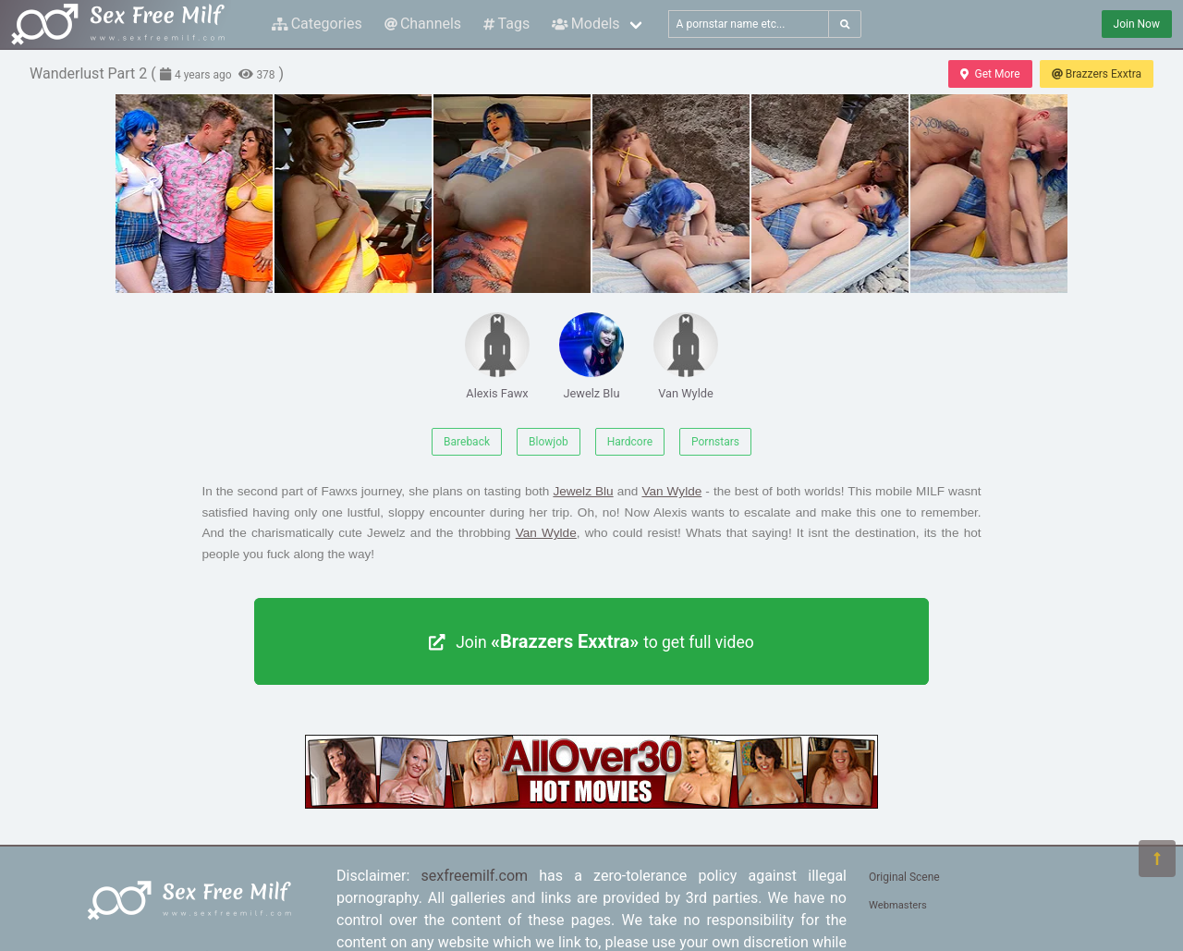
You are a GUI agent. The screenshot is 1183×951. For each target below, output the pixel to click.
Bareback (467, 441)
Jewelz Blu (591, 356)
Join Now (1137, 24)
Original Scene (904, 877)
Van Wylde (685, 356)
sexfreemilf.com (475, 875)
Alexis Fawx (497, 356)
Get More (989, 73)
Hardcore (629, 441)
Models (585, 23)
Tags (506, 23)
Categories (317, 23)
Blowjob (548, 441)
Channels (422, 23)
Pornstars (715, 441)
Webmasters (898, 905)
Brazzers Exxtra (1096, 73)
